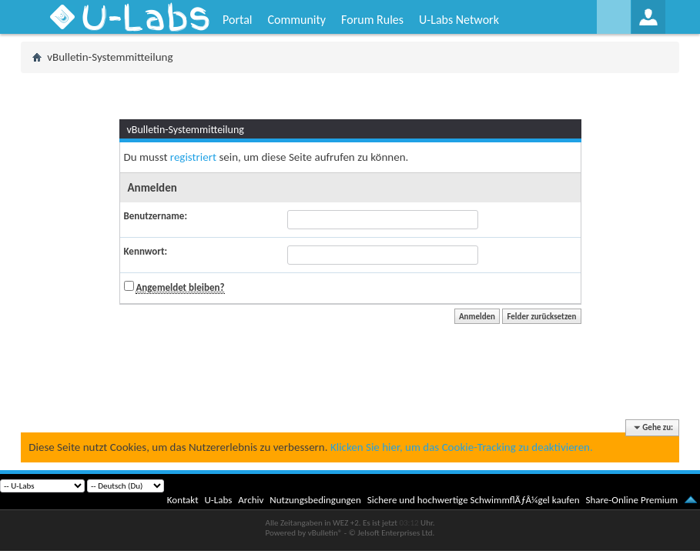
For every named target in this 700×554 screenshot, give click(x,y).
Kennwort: (146, 251)
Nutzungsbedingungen (315, 500)
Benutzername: (155, 216)
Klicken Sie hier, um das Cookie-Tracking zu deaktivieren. (461, 447)
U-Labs (219, 500)
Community (296, 19)
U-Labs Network (459, 19)
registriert (193, 157)
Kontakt (183, 500)
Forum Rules (372, 19)
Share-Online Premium (631, 500)
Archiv (250, 500)
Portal (237, 19)
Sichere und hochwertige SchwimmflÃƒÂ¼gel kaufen (473, 500)
